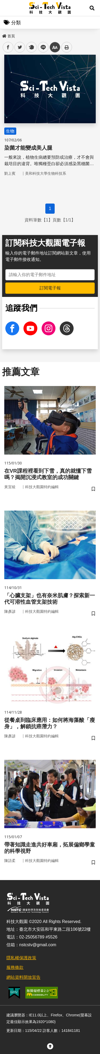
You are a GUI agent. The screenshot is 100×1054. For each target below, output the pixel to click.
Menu (8, 8)
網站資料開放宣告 (23, 977)
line (41, 47)
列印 (66, 47)
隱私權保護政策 (21, 958)
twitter (20, 47)
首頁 (8, 36)
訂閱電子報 (50, 288)
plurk (31, 47)
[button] (92, 8)
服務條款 (14, 967)
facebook (8, 47)
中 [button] (55, 47)
